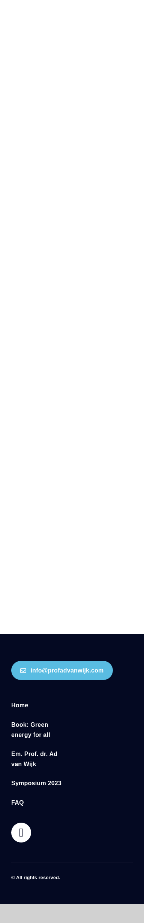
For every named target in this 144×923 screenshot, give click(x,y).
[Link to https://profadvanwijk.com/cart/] (21, 832)
